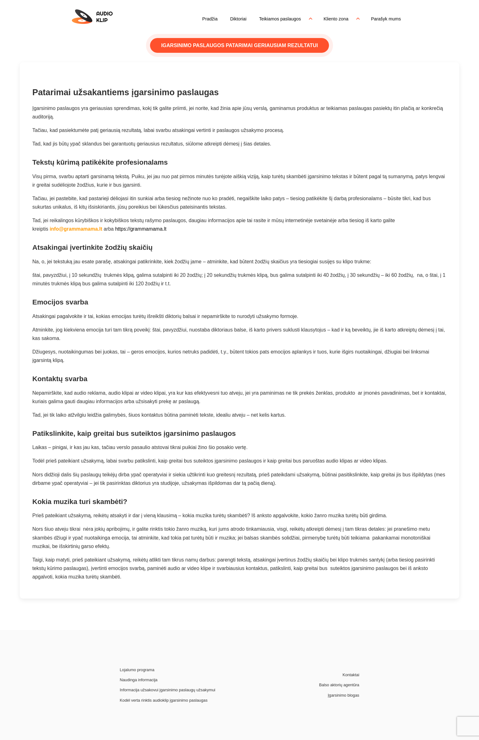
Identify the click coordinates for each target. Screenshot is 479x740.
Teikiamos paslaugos (280, 18)
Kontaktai (350, 674)
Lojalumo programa (137, 669)
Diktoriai (238, 18)
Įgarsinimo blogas (343, 695)
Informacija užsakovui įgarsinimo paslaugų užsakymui (167, 690)
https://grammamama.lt (141, 229)
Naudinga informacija (139, 679)
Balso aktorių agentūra (339, 684)
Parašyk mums (386, 18)
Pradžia (210, 18)
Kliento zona (336, 18)
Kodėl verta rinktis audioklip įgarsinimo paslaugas (164, 700)
